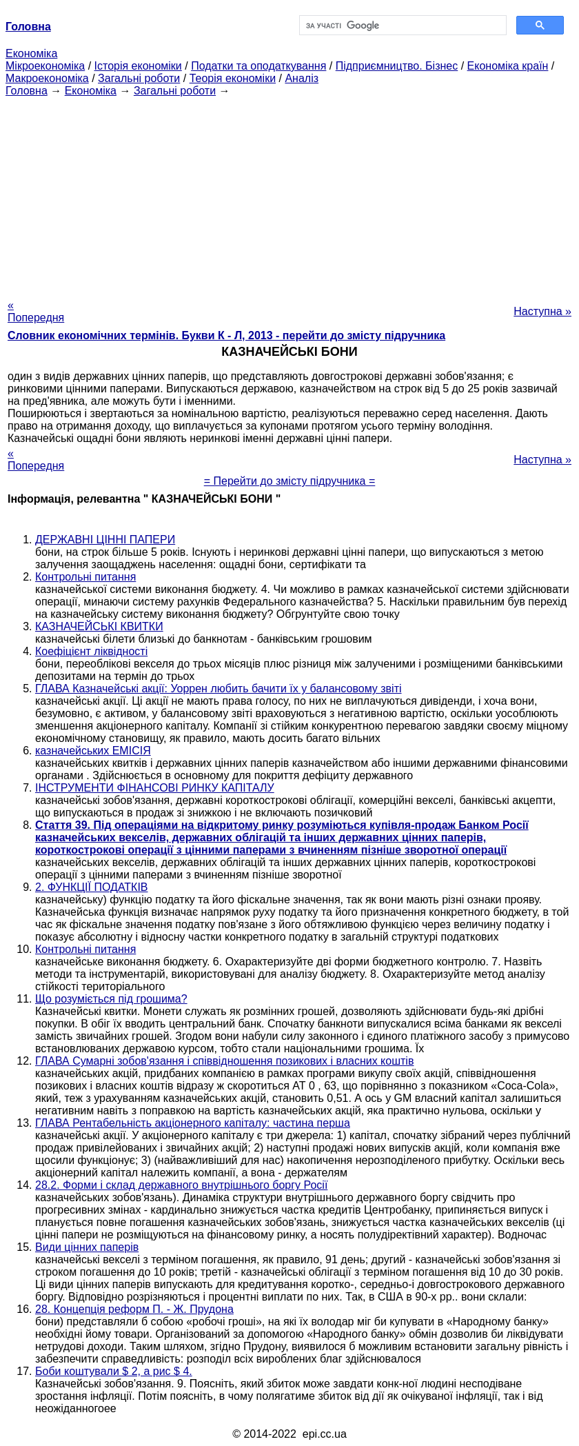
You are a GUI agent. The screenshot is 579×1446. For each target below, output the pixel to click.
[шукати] (401, 25)
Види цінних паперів (87, 1247)
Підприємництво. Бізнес (397, 66)
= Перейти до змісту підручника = (290, 481)
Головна (27, 91)
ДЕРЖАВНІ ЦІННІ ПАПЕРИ (105, 539)
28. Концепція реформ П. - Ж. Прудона (134, 1309)
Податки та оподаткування (258, 66)
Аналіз (301, 78)
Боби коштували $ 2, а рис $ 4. (113, 1371)
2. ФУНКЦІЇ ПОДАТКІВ (91, 887)
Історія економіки (138, 66)
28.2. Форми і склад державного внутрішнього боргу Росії (181, 1185)
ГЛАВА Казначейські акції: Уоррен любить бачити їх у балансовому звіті (218, 688)
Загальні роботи (139, 78)
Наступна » (542, 311)
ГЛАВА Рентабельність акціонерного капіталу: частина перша (192, 1123)
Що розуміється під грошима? (111, 999)
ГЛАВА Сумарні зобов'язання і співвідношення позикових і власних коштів (224, 1061)
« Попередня (36, 311)
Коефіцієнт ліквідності (91, 651)
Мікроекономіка (45, 66)
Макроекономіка (47, 78)
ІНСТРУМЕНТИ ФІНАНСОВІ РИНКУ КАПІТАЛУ (154, 788)
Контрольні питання (85, 577)
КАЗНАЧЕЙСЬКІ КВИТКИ (99, 626)
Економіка (31, 53)
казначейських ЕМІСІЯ (93, 750)
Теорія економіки (233, 78)
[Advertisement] (289, 193)
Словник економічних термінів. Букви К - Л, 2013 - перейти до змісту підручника (226, 335)
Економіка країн (508, 66)
